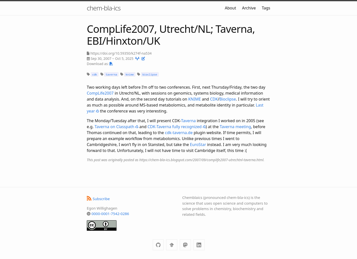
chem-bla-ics (103, 7)
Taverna (188, 120)
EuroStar (198, 144)
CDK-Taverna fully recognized (177, 126)
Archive (249, 8)
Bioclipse (227, 99)
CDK (214, 99)
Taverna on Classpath (116, 126)
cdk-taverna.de (179, 132)
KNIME (194, 99)
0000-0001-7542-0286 (110, 213)
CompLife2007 (100, 93)
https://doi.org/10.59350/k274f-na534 (121, 53)
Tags (266, 8)
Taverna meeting (235, 126)
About (230, 8)
